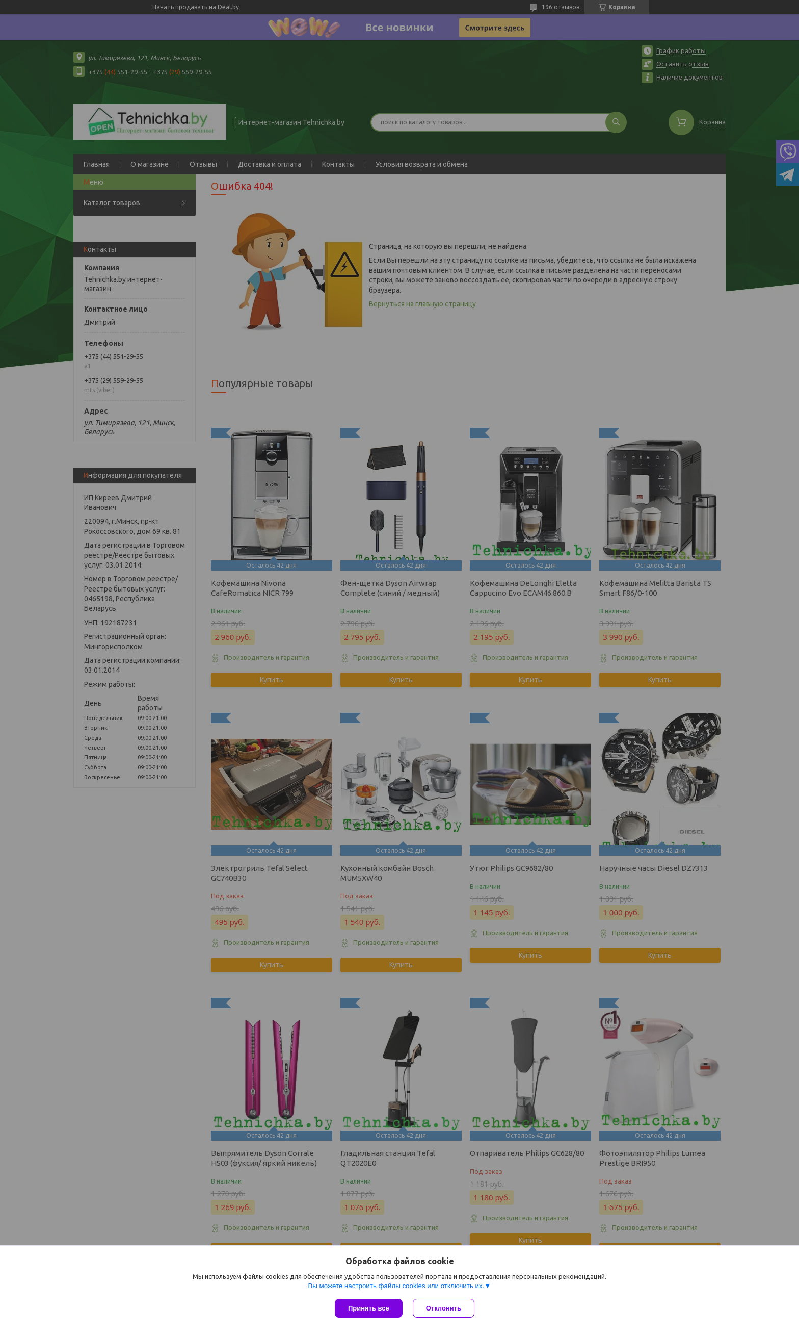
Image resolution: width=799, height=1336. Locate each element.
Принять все (368, 1308)
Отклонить (443, 1308)
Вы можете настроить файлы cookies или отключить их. (396, 1286)
